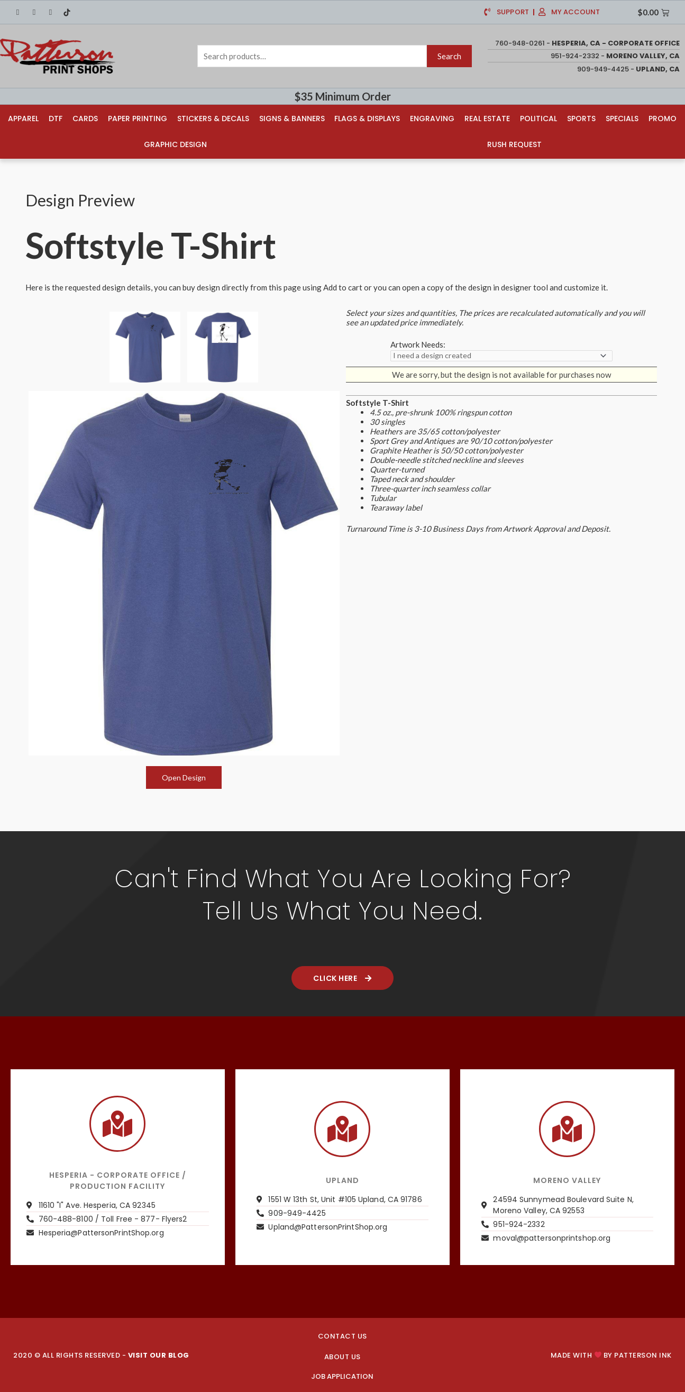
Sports (582, 117)
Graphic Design (174, 143)
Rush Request (515, 143)
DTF (55, 117)
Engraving (432, 117)
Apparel (22, 117)
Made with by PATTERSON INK (611, 1354)
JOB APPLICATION (342, 1375)
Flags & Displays (367, 117)
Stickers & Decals (213, 117)
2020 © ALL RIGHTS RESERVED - (101, 1354)
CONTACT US (342, 1335)
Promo (663, 117)
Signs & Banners (291, 117)
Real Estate (487, 117)
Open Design (184, 776)
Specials (622, 117)
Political (539, 117)
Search (449, 56)
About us (342, 1356)
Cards (84, 117)
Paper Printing (137, 117)
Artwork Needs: (417, 343)
